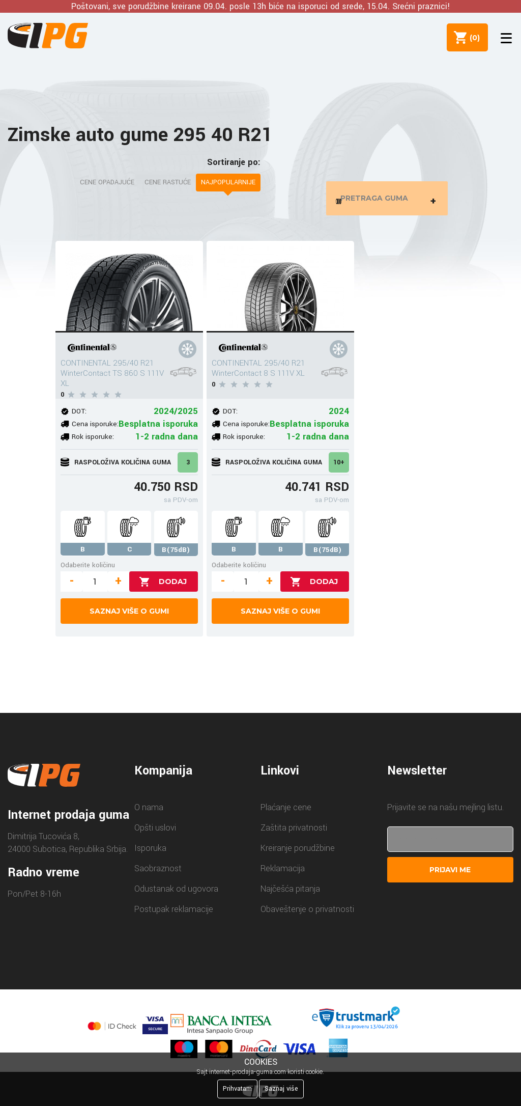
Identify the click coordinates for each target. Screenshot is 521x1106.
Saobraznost (158, 875)
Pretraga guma (389, 201)
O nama (148, 814)
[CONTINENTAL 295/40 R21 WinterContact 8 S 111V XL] (280, 293)
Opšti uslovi (155, 834)
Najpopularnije (228, 182)
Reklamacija (282, 875)
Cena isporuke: (95, 430)
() (471, 37)
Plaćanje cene (285, 814)
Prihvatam (237, 1088)
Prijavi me (450, 876)
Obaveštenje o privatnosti (307, 916)
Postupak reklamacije (173, 916)
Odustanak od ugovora (176, 895)
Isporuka (150, 855)
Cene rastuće (167, 182)
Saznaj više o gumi (129, 617)
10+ (338, 469)
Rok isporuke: (93, 443)
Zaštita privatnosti (293, 834)
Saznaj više (281, 1088)
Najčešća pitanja (290, 895)
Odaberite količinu (88, 571)
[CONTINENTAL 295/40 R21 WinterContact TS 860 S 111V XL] (129, 293)
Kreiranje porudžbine (297, 855)
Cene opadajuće (107, 182)
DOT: (79, 418)
